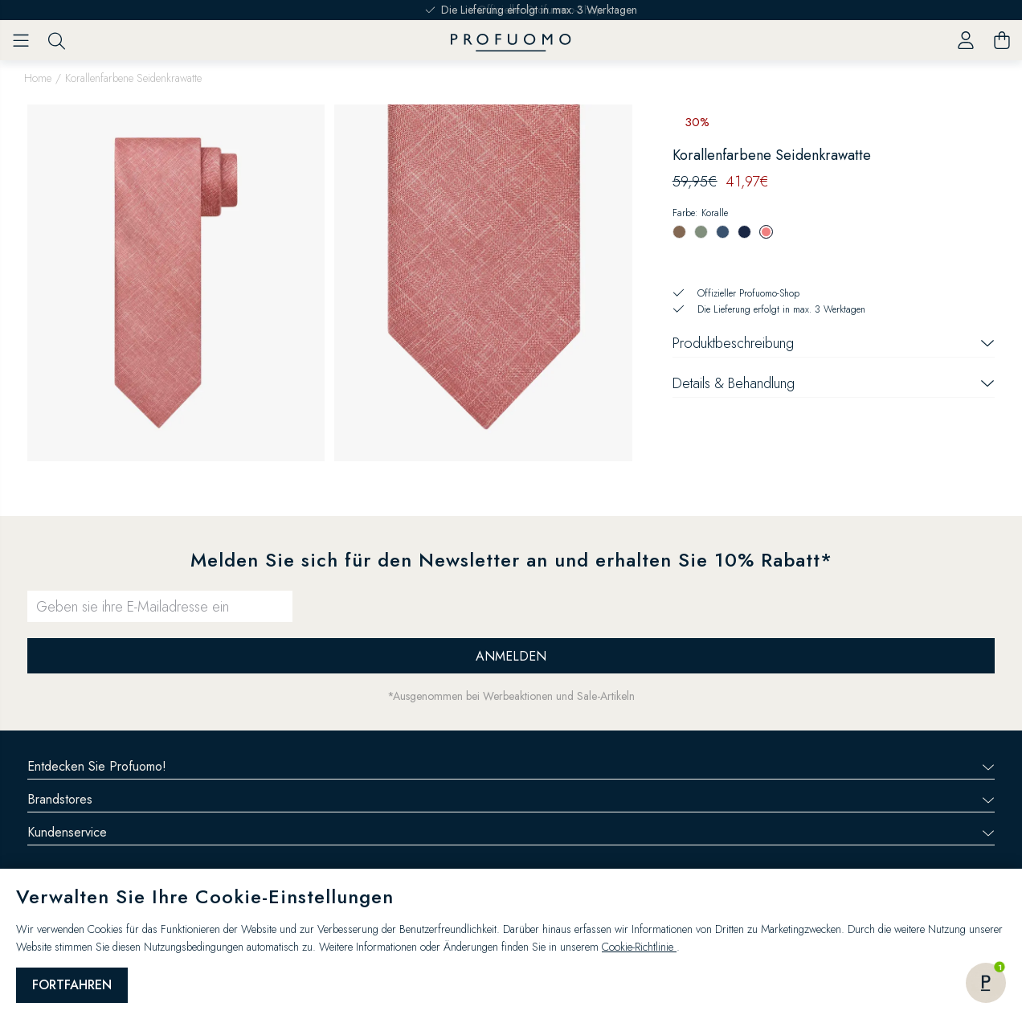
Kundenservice (511, 832)
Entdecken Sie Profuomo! (511, 766)
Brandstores (511, 799)
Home (37, 78)
